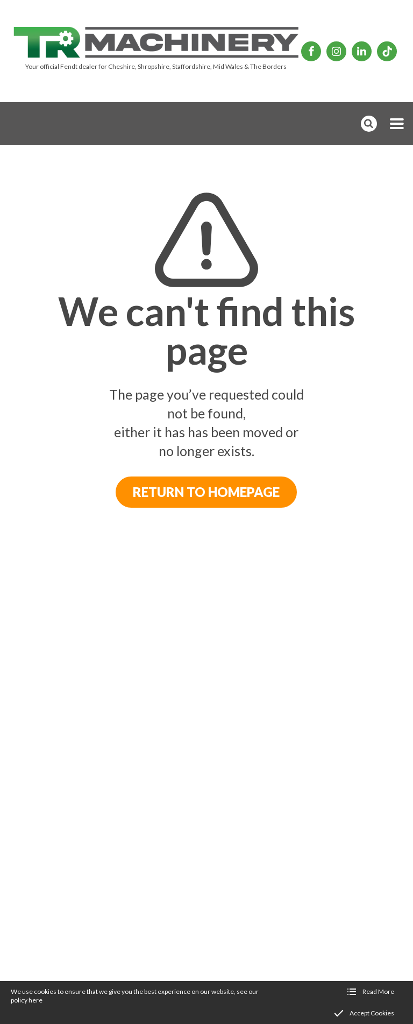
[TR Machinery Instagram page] (336, 51)
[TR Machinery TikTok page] (387, 51)
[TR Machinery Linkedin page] (361, 51)
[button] (397, 123)
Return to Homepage (206, 492)
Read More (378, 991)
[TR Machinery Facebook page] (311, 51)
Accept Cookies (372, 1013)
